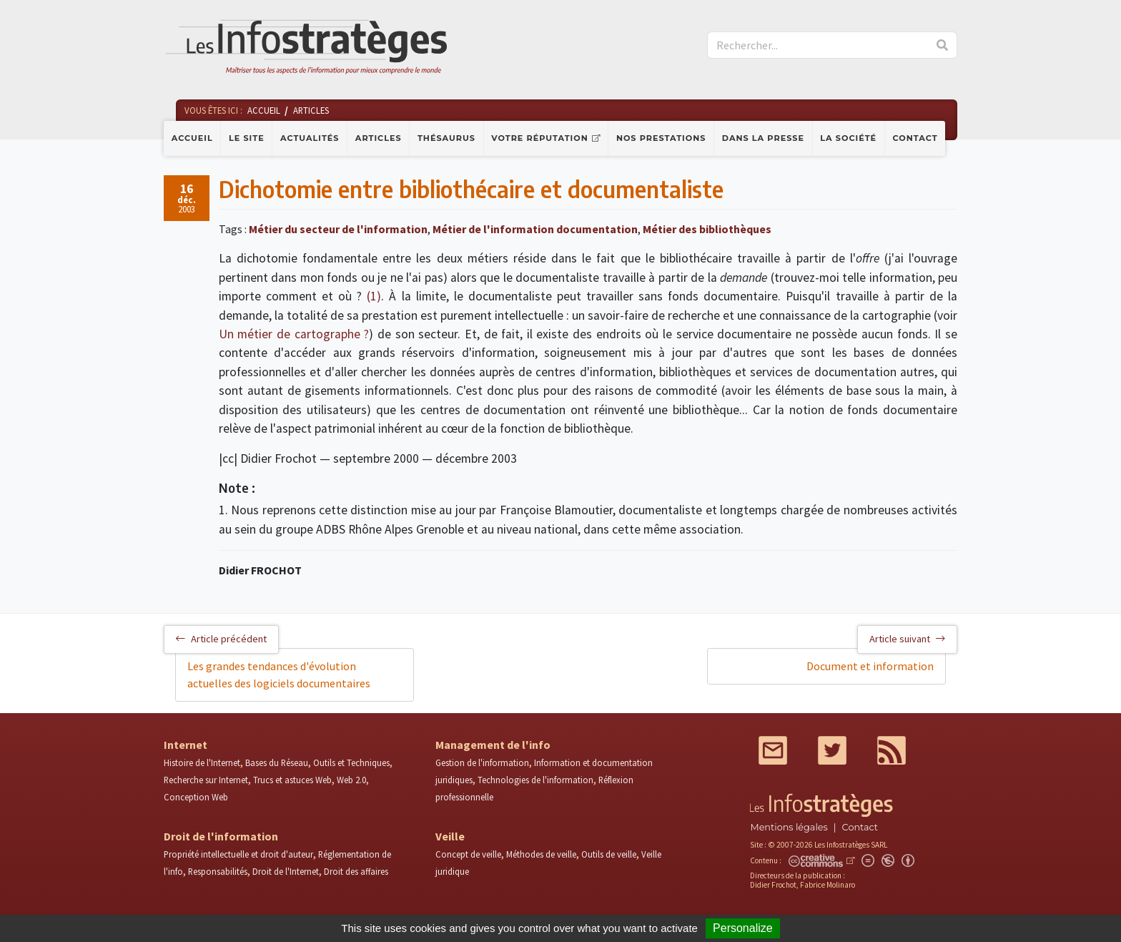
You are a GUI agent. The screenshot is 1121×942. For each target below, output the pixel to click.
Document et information (870, 666)
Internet (185, 744)
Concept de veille (468, 854)
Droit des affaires (356, 871)
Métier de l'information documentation (535, 229)
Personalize (743, 928)
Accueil (192, 138)
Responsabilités (217, 871)
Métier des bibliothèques (707, 229)
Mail (773, 750)
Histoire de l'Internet (202, 762)
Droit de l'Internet (285, 871)
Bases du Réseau (276, 762)
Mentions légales (788, 827)
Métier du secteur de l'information (338, 229)
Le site (247, 138)
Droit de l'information (221, 836)
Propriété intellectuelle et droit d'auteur (238, 854)
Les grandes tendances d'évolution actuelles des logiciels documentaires (278, 674)
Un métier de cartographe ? (294, 334)
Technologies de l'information (535, 779)
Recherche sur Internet (206, 779)
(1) (374, 296)
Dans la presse (763, 138)
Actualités (309, 138)
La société (848, 138)
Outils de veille (608, 854)
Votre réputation (539, 138)
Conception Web (196, 797)
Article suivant (907, 638)
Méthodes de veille (541, 854)
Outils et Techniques (351, 762)
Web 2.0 (351, 779)
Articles (378, 138)
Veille (450, 836)
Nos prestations (661, 138)
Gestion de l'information (482, 762)
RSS (891, 750)
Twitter (832, 750)
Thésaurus (446, 138)
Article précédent (221, 638)
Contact (915, 138)
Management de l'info (492, 744)
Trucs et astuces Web (292, 779)
